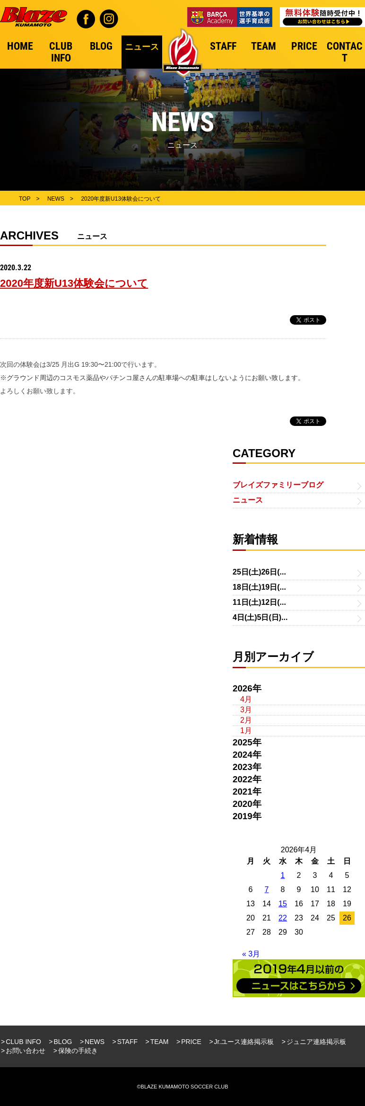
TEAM (159, 1041)
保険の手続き (78, 1050)
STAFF (127, 1041)
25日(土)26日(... (259, 572)
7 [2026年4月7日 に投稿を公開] (267, 889)
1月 (246, 730)
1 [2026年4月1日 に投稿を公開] (283, 875)
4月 (246, 699)
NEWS (94, 1041)
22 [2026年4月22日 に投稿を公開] (282, 918)
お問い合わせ (25, 1050)
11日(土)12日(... (259, 602)
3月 (246, 710)
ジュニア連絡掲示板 (316, 1041)
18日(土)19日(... (259, 587)
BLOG (63, 1041)
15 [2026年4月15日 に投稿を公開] (282, 904)
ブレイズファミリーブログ (278, 485)
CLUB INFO (23, 1041)
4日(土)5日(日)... (260, 617)
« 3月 (251, 954)
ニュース (248, 500)
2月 (246, 720)
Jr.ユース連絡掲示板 (244, 1041)
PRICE (191, 1041)
